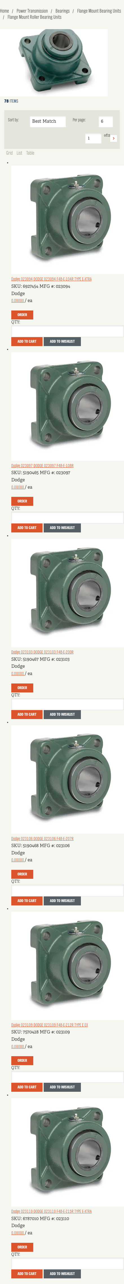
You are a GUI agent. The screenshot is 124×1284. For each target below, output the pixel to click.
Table (30, 153)
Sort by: (13, 120)
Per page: (79, 120)
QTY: (15, 322)
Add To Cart (26, 342)
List (19, 153)
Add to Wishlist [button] (62, 342)
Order (22, 315)
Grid (9, 153)
